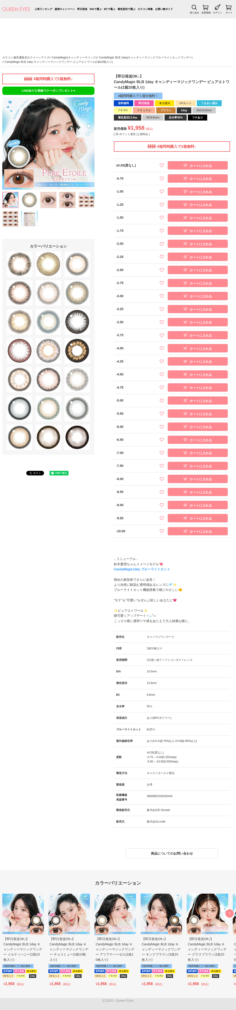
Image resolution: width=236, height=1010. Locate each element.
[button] (229, 913)
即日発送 (82, 9)
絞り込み (194, 12)
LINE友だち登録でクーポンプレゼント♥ (48, 90)
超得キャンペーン (65, 9)
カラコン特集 (145, 9)
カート (229, 12)
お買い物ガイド (164, 9)
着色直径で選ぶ (126, 9)
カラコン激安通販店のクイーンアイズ (25, 57)
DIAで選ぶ (96, 9)
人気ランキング (43, 9)
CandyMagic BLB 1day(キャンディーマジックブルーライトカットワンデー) (145, 57)
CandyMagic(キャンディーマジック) (74, 57)
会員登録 (206, 12)
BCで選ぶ (109, 9)
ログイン (217, 12)
